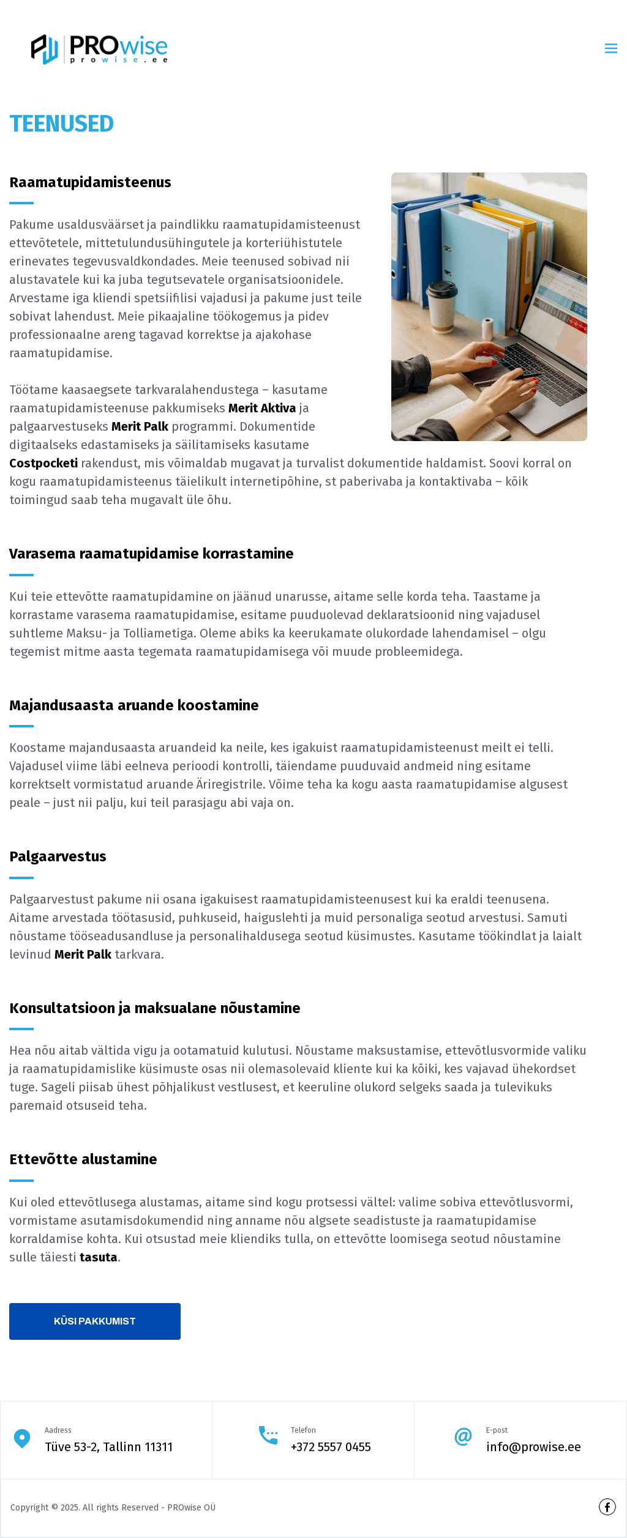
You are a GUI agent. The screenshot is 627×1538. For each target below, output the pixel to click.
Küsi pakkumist (95, 1321)
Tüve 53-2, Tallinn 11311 (109, 1447)
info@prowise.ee (533, 1447)
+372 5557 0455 (331, 1447)
